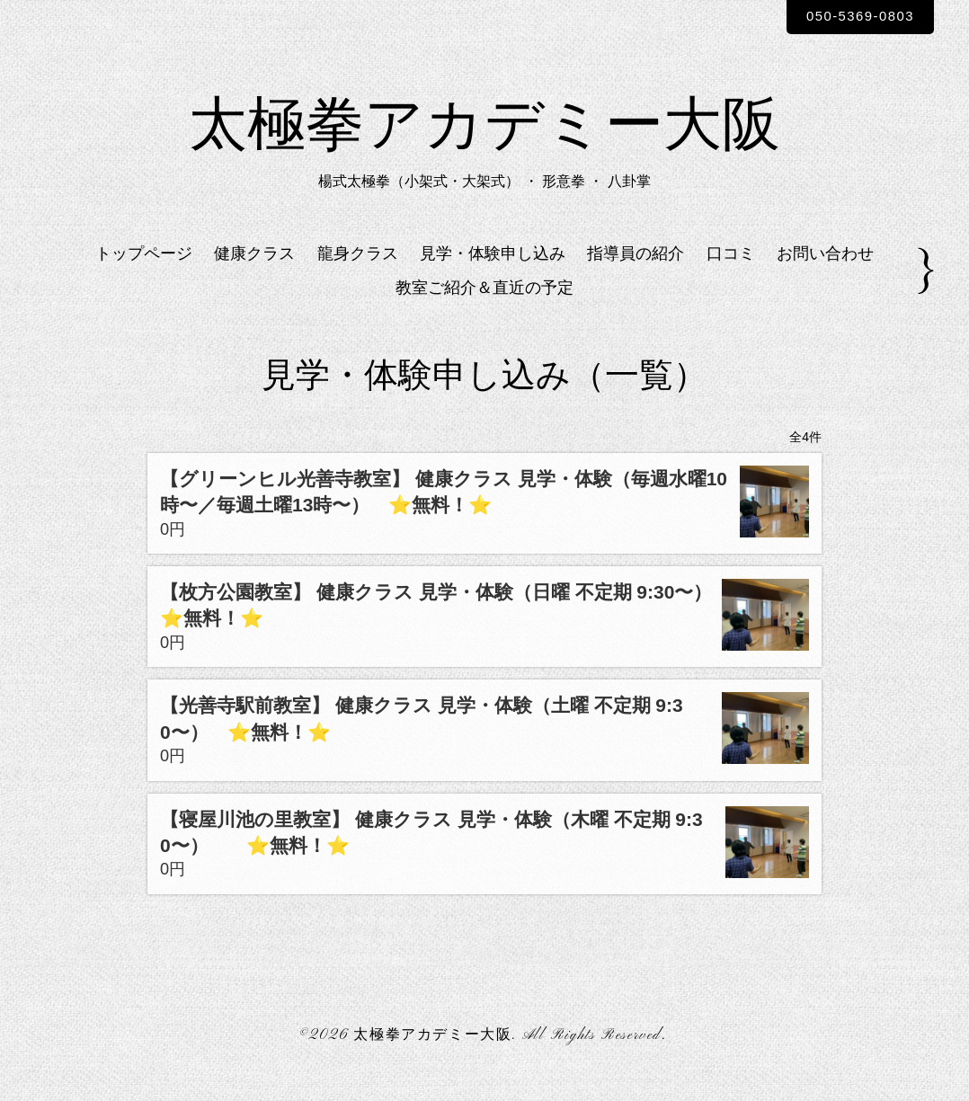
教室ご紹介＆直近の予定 (484, 307)
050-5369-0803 (852, 16)
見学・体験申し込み (492, 272)
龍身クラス (357, 272)
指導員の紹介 (635, 272)
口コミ (731, 272)
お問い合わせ (825, 272)
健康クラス (254, 272)
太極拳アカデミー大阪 (484, 140)
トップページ (143, 272)
